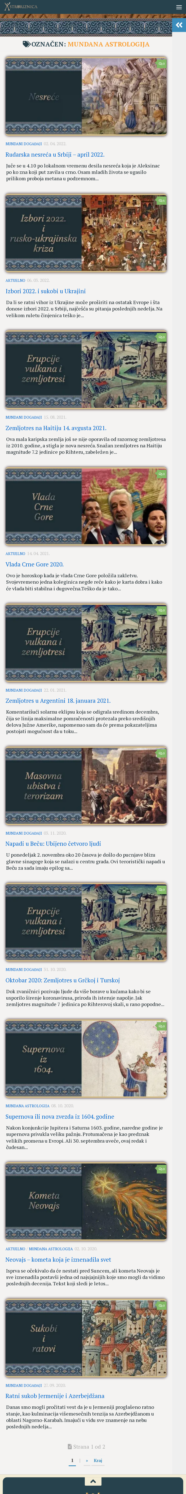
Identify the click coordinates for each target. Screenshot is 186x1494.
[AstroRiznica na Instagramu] (83, 1477)
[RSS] (113, 1477)
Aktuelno (15, 273)
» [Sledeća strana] (87, 1376)
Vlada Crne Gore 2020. (35, 543)
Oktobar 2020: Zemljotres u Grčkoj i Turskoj (63, 933)
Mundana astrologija (27, 1054)
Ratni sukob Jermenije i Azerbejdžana (55, 1324)
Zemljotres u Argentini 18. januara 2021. (58, 673)
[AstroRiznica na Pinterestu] (103, 1477)
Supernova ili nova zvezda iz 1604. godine (60, 1063)
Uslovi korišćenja (85, 1453)
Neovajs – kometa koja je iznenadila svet (58, 1193)
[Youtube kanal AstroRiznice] (93, 1477)
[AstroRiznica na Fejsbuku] (73, 1477)
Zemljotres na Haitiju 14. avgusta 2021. (56, 412)
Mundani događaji (24, 143)
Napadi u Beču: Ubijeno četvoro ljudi (53, 803)
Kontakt (109, 1453)
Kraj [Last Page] (97, 1376)
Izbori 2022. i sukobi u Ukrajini (46, 282)
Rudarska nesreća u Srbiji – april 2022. (55, 151)
